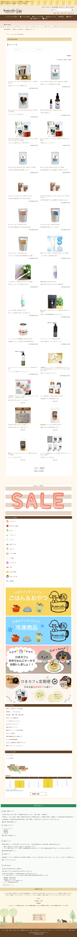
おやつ (9, 530)
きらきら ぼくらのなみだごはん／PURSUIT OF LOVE (20, 195)
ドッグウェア (11, 562)
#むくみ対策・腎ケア (9, 26)
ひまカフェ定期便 (10, 733)
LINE (41, 900)
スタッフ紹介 (38, 917)
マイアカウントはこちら (10, 859)
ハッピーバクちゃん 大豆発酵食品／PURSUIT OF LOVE (20, 338)
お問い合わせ (71, 13)
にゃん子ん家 (65, 905)
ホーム (8, 34)
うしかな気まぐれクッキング (13, 721)
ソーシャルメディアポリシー (60, 930)
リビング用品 (11, 553)
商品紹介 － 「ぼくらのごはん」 (13, 711)
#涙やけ (34, 26)
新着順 (69, 59)
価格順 (65, 59)
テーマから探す (25, 16)
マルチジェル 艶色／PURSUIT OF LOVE (17, 310)
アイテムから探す (11, 16)
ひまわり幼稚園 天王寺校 (43, 905)
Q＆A (44, 18)
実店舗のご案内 (35, 793)
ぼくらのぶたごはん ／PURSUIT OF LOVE (17, 224)
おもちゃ (10, 548)
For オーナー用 (11, 576)
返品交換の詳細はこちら (10, 850)
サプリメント (11, 535)
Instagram (19, 873)
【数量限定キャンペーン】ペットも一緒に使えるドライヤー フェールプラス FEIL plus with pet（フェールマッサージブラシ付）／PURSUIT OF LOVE (55, 369)
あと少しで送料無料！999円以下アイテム (16, 742)
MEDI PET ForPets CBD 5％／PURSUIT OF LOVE (51, 110)
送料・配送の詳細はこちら (10, 821)
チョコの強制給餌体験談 (12, 739)
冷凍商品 (10, 581)
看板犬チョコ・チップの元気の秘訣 (14, 730)
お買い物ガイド (5, 871)
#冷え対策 (17, 26)
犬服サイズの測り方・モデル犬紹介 (14, 708)
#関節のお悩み (57, 26)
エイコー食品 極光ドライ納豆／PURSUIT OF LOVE (51, 396)
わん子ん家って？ (40, 915)
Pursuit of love (20, 34)
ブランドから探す (38, 16)
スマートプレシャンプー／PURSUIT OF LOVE (50, 338)
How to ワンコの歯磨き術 (12, 717)
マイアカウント (46, 7)
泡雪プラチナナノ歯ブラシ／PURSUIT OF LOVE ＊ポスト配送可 (54, 253)
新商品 (61, 16)
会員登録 (55, 7)
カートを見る (70, 7)
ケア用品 (10, 558)
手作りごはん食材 (12, 526)
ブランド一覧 (13, 34)
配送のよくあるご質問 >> (18, 29)
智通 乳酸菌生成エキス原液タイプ (14, 736)
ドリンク (10, 539)
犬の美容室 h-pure (19, 905)
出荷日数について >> (29, 29)
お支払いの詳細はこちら (10, 835)
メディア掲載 (38, 919)
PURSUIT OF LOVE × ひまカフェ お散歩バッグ (18, 424)
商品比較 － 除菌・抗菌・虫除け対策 (15, 714)
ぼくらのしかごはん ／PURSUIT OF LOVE (17, 253)
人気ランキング (51, 16)
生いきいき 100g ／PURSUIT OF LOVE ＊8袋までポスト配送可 (54, 81)
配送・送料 (56, 13)
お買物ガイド (35, 18)
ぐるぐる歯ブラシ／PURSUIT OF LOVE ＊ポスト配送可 (20, 281)
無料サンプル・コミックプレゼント (14, 745)
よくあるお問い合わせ (15, 871)
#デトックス (40, 26)
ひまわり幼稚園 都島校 (30, 905)
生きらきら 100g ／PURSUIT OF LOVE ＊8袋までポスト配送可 (22, 167)
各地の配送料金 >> (8, 29)
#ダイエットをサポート (25, 26)
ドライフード (39, 49)
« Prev (36, 468)
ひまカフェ (11, 905)
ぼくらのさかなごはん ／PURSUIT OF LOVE (50, 224)
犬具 (9, 567)
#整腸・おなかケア (48, 26)
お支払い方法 (63, 13)
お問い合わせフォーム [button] (8, 885)
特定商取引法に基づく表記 (26, 930)
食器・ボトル (11, 544)
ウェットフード (18, 49)
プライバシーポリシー (47, 930)
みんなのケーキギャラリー (12, 724)
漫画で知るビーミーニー (12, 727)
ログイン (62, 7)
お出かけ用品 (11, 571)
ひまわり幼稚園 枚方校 (55, 905)
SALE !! (69, 16)
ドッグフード (11, 521)
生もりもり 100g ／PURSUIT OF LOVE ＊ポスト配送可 (52, 167)
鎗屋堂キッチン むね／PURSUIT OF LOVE (50, 424)
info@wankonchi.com (13, 882)
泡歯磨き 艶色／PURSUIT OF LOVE (48, 281)
